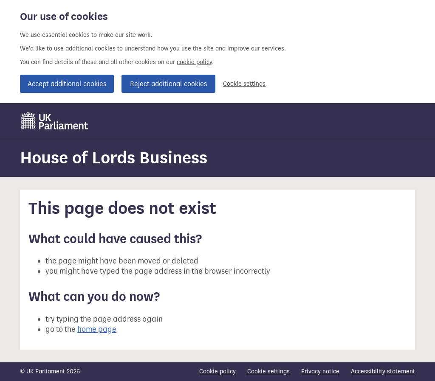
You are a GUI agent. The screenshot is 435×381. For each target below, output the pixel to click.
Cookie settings (244, 83)
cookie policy (194, 62)
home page (96, 329)
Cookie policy (217, 371)
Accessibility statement (383, 371)
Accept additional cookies (67, 84)
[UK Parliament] (54, 121)
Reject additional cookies (168, 84)
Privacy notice (320, 371)
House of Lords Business (113, 157)
